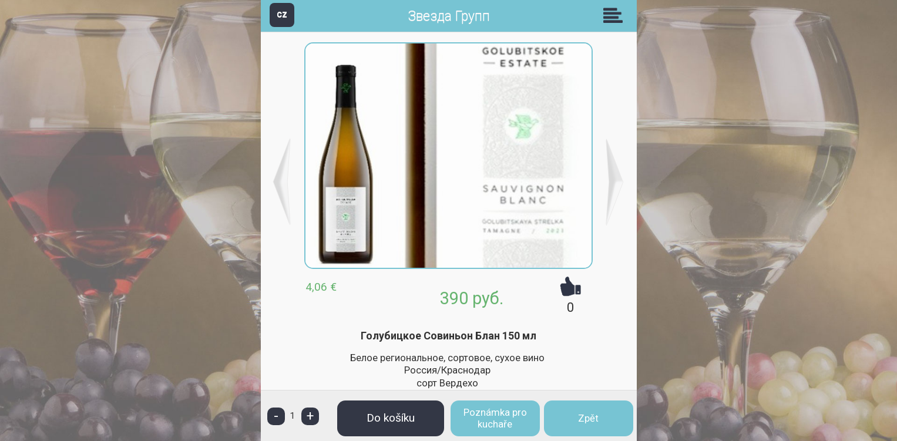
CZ (282, 14)
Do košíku (391, 418)
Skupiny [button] (615, 15)
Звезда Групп (449, 16)
